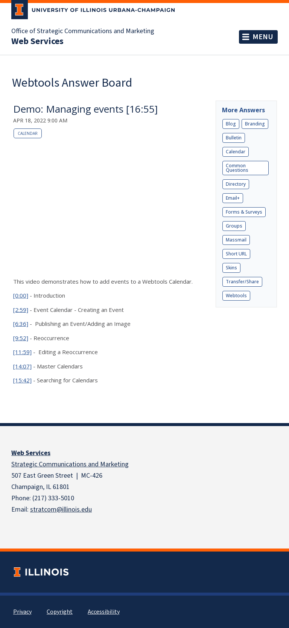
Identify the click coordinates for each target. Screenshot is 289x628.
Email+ (233, 198)
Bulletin (234, 137)
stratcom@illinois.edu (61, 509)
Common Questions (237, 167)
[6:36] (20, 323)
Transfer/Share (242, 281)
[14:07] (22, 366)
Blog (231, 124)
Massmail (236, 240)
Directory (236, 184)
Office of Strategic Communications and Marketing (82, 31)
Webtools (236, 295)
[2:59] (20, 309)
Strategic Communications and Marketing (70, 464)
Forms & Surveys (244, 212)
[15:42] (22, 380)
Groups (234, 226)
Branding (255, 124)
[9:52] (20, 338)
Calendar (28, 133)
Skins (231, 267)
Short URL (236, 254)
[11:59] (22, 352)
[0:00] (20, 295)
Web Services (30, 453)
